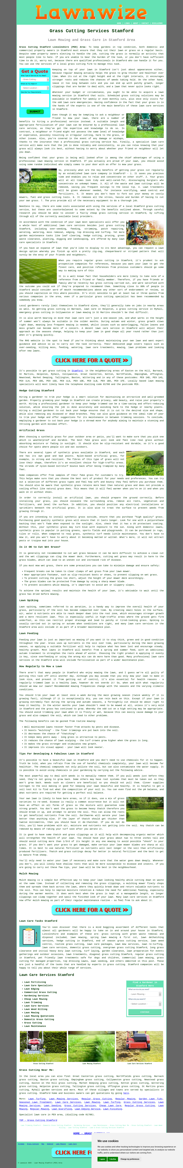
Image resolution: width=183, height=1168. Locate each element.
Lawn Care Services (68, 1102)
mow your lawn (78, 118)
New (42, 1144)
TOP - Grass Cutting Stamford (38, 1120)
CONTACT (145, 23)
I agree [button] (102, 1159)
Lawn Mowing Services (63, 1099)
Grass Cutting (33, 1144)
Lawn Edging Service (87, 1109)
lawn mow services (127, 944)
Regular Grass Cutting (97, 1099)
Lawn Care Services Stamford (46, 975)
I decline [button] (112, 1159)
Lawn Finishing (112, 1109)
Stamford (77, 371)
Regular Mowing (125, 1099)
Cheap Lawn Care (110, 1105)
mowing (91, 721)
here (126, 1093)
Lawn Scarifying (62, 1109)
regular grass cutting (149, 954)
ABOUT (135, 23)
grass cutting (76, 64)
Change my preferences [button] (130, 1159)
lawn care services (72, 225)
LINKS (127, 23)
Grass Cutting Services (139, 1102)
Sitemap (21, 1144)
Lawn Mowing (92, 1102)
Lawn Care (72, 1144)
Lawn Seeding (52, 1105)
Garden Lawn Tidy (150, 1099)
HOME (119, 23)
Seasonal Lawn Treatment (35, 1102)
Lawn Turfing (36, 1099)
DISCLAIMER (157, 23)
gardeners (64, 930)
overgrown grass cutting (119, 947)
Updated (50, 1144)
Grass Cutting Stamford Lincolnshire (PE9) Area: (53, 47)
